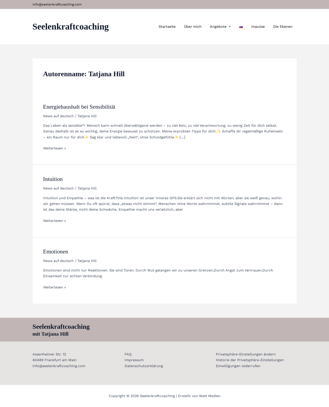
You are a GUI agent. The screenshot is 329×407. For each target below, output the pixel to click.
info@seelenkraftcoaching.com (57, 4)
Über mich (199, 26)
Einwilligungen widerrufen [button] (238, 366)
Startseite (174, 26)
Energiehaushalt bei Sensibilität (79, 107)
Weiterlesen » (54, 147)
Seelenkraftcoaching (71, 27)
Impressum (133, 360)
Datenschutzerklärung (143, 366)
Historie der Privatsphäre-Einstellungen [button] (250, 360)
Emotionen (55, 251)
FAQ (127, 354)
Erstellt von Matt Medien (199, 396)
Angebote (225, 26)
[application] (233, 26)
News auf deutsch (58, 116)
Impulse (260, 26)
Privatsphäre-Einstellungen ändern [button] (246, 354)
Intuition (53, 179)
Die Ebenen (283, 26)
